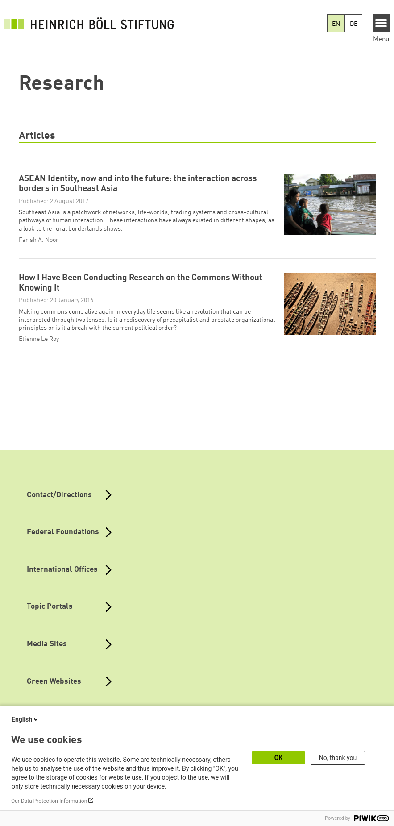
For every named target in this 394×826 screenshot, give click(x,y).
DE (353, 24)
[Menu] (381, 23)
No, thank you (338, 757)
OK (278, 757)
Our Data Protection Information (49, 801)
